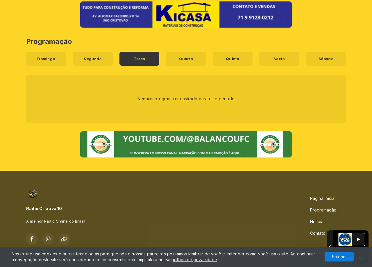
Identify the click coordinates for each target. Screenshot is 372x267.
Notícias (318, 221)
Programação (323, 209)
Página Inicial (323, 198)
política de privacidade (194, 259)
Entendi (339, 256)
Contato (318, 233)
